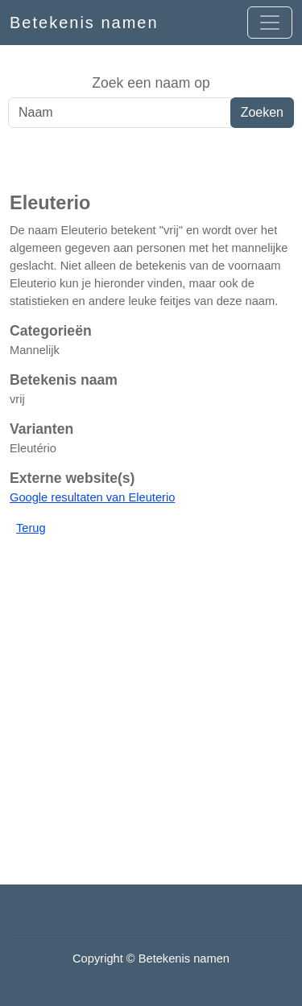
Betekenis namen (84, 22)
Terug (31, 528)
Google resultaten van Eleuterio (92, 497)
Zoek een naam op (151, 83)
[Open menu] (269, 22)
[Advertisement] (151, 160)
